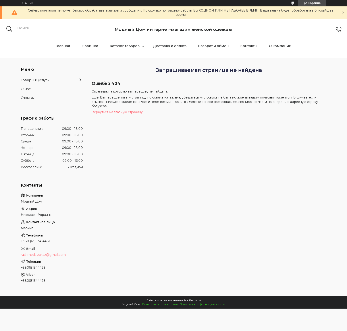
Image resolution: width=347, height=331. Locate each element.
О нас (26, 89)
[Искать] (9, 29)
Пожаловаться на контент (160, 304)
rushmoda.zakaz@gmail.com (43, 255)
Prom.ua (195, 300)
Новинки (90, 46)
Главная (63, 46)
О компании (280, 46)
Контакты (248, 46)
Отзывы (28, 98)
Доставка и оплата (170, 46)
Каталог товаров (125, 46)
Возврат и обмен (213, 46)
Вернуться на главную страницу (117, 112)
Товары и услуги (35, 80)
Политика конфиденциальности (202, 304)
